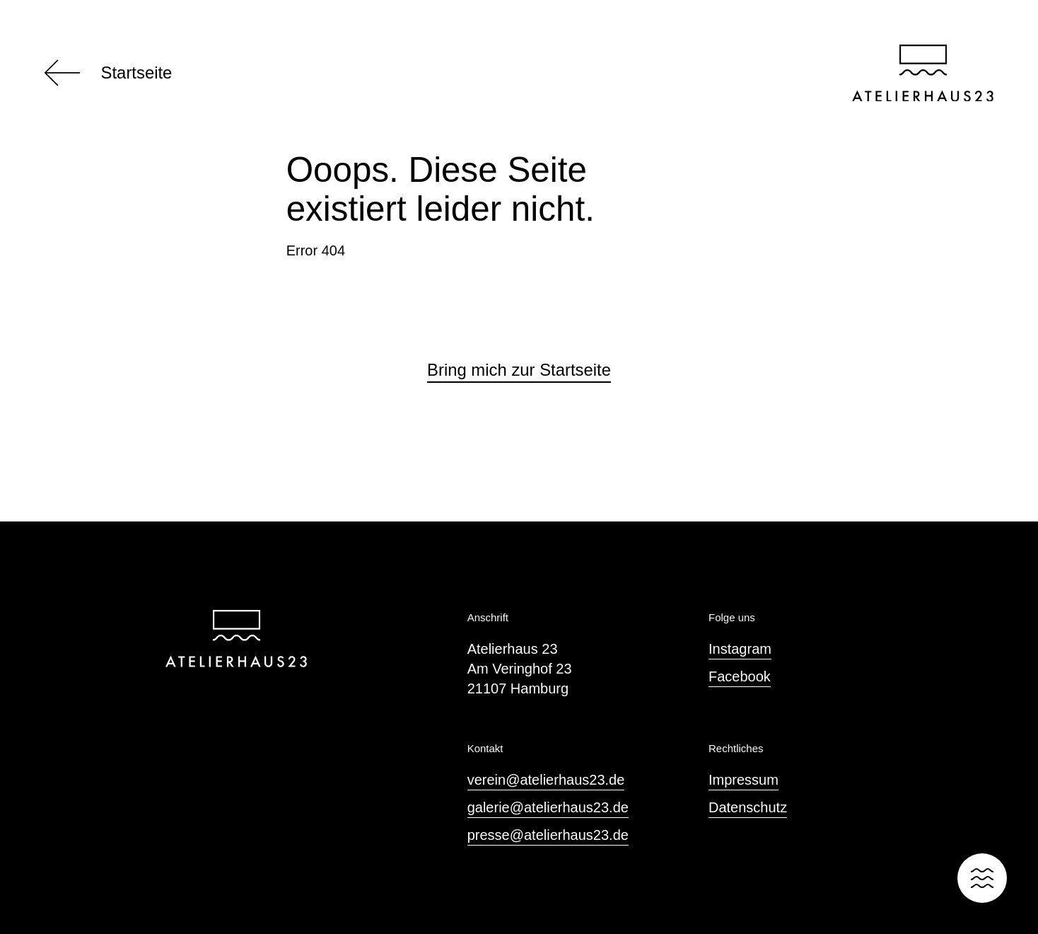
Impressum (743, 780)
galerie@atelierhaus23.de (548, 807)
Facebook (739, 676)
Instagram (739, 649)
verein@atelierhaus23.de (546, 780)
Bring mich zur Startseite (519, 369)
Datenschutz (747, 807)
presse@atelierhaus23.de (548, 835)
